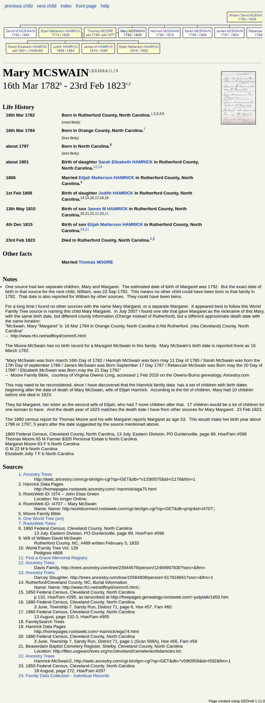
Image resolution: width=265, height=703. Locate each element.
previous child (19, 6)
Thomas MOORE (96, 262)
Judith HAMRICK (115, 193)
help (105, 6)
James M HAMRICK (107, 208)
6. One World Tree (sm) (41, 518)
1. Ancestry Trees (35, 474)
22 (97, 213)
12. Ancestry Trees (36, 562)
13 (100, 167)
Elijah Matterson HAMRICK (106, 177)
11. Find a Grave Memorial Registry (52, 557)
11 (110, 71)
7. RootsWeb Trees (37, 523)
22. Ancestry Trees (36, 656)
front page (86, 6)
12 (95, 167)
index (66, 6)
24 (82, 229)
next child (46, 6)
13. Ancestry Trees (36, 572)
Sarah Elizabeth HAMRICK (125, 161)
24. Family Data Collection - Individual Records (63, 675)
